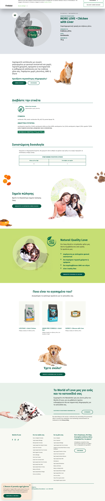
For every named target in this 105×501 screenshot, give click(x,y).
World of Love (16, 435)
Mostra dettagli (22, 13)
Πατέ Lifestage (36, 454)
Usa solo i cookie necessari (93, 12)
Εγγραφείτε (87, 412)
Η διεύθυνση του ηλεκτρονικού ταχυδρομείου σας (64, 410)
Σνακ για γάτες (57, 475)
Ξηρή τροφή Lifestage (37, 440)
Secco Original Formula (38, 438)
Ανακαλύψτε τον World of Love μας (72, 274)
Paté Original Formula (37, 452)
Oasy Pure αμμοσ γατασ (59, 478)
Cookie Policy (47, 10)
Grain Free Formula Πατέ (38, 459)
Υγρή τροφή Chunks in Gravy (60, 451)
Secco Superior (57, 440)
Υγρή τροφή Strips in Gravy (39, 466)
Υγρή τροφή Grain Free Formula (40, 462)
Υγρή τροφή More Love (59, 473)
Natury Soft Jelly (36, 469)
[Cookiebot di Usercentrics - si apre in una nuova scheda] (9, 14)
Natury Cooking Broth (58, 468)
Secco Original (57, 438)
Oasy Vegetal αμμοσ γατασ (59, 480)
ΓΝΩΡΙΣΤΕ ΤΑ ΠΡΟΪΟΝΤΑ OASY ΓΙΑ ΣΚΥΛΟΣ (52, 374)
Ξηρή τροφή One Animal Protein (40, 445)
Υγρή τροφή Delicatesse (59, 463)
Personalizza (93, 8)
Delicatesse (56, 461)
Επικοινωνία (34, 83)
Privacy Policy (65, 420)
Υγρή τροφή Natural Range (39, 471)
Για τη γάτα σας (58, 435)
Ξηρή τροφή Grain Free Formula (40, 450)
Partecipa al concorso (12, 495)
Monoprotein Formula (37, 442)
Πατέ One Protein (37, 457)
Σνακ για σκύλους (37, 474)
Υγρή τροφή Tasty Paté (38, 464)
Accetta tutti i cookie (93, 3)
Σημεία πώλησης (19, 83)
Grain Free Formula (37, 447)
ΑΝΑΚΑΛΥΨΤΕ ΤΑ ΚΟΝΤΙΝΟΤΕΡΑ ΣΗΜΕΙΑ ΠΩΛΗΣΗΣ (26, 206)
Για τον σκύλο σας (38, 435)
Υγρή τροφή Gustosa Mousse (60, 456)
